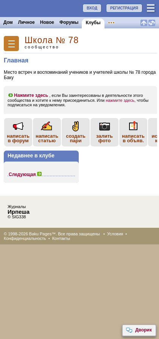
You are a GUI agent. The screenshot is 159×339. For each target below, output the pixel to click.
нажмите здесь (120, 100)
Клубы (93, 22)
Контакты (61, 238)
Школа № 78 (52, 40)
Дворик (139, 330)
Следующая (25, 174)
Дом (8, 22)
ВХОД (92, 8)
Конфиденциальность (25, 238)
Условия (115, 234)
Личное (26, 22)
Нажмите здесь (28, 95)
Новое (47, 22)
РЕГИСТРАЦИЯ (124, 8)
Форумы (68, 22)
